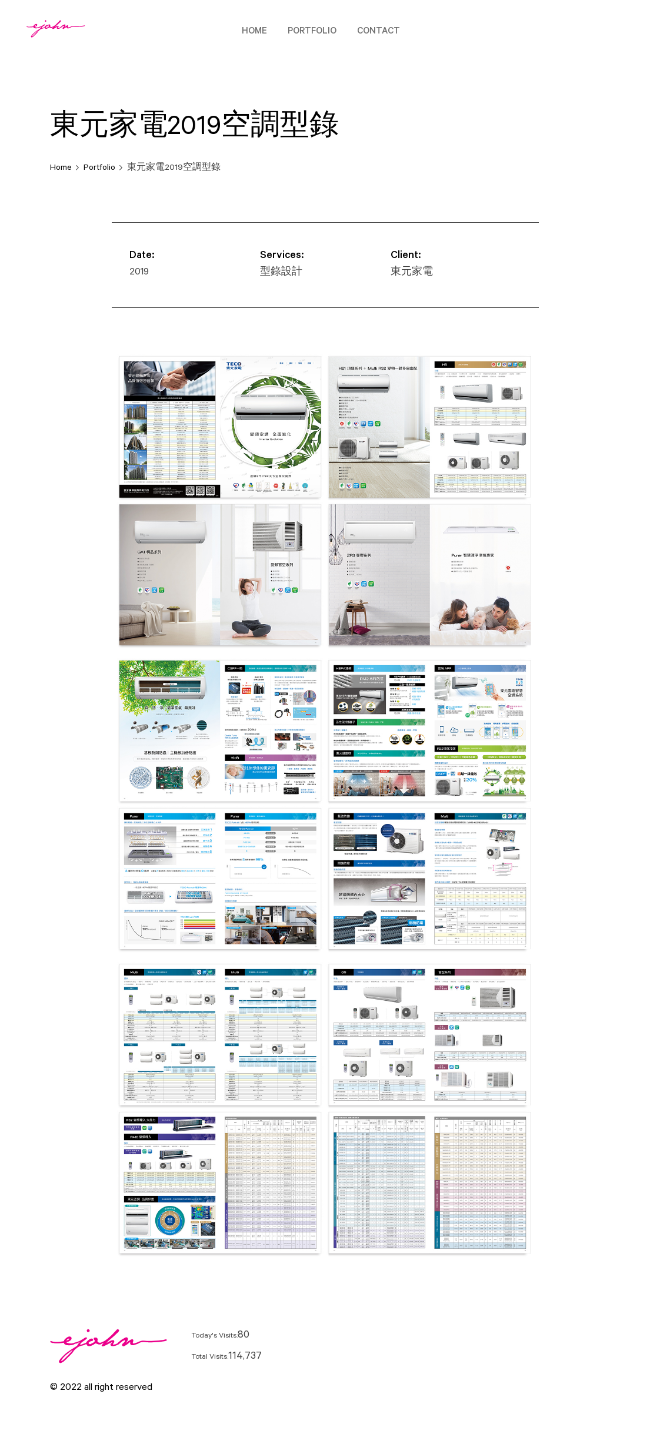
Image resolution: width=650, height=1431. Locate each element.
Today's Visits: (214, 1336)
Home (254, 32)
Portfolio (312, 32)
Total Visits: (209, 1357)
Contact (378, 32)
